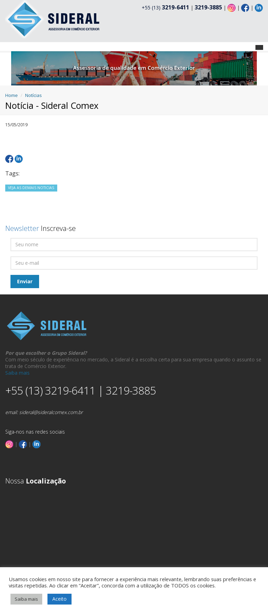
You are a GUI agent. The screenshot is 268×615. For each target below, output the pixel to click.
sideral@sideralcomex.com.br (51, 412)
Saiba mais (17, 372)
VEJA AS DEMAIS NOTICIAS (31, 187)
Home (11, 95)
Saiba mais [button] (26, 599)
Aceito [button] (59, 598)
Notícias (33, 95)
